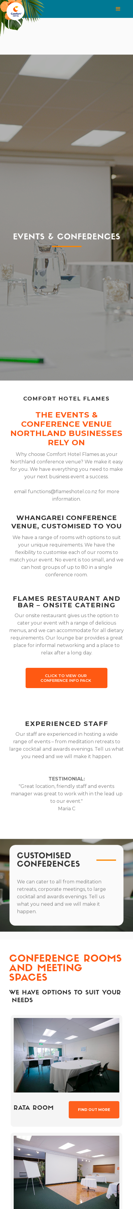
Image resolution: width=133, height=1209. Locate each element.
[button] (91, 9)
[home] (32, 11)
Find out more (94, 1109)
